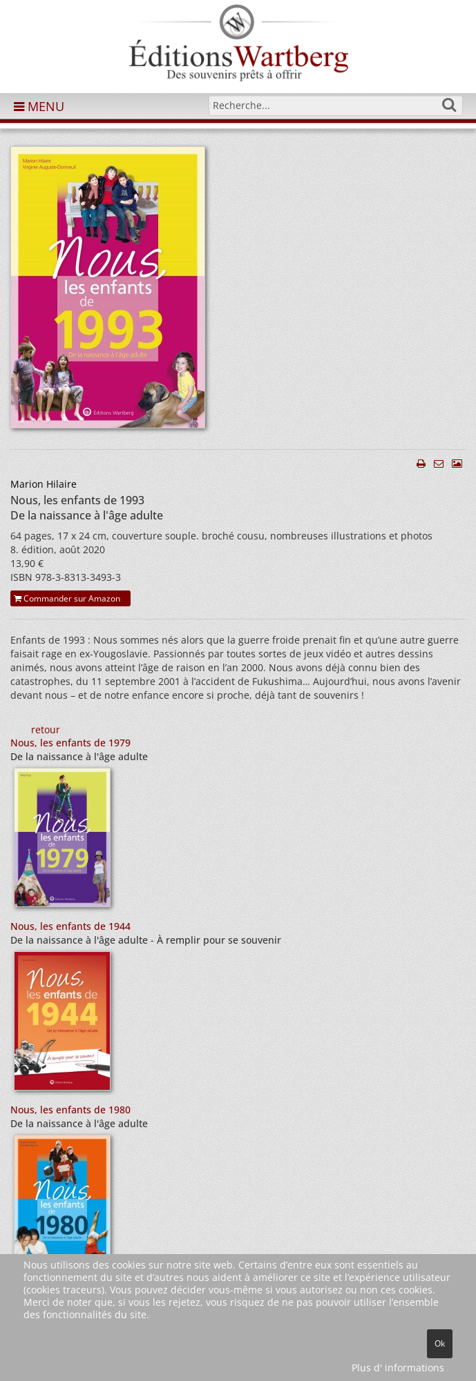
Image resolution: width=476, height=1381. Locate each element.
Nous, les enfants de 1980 (70, 1109)
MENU (39, 106)
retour (45, 729)
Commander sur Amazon (67, 598)
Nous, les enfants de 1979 (70, 742)
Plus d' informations (398, 1367)
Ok (440, 1343)
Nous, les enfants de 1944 (70, 926)
